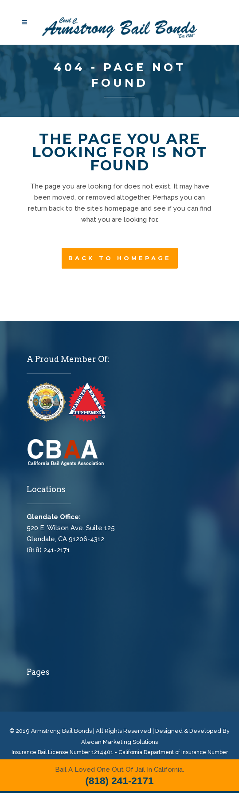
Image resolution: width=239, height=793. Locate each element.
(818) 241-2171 (48, 550)
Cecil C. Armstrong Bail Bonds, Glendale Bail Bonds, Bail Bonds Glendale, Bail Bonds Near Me (93, 618)
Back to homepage (119, 258)
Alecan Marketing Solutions (119, 742)
